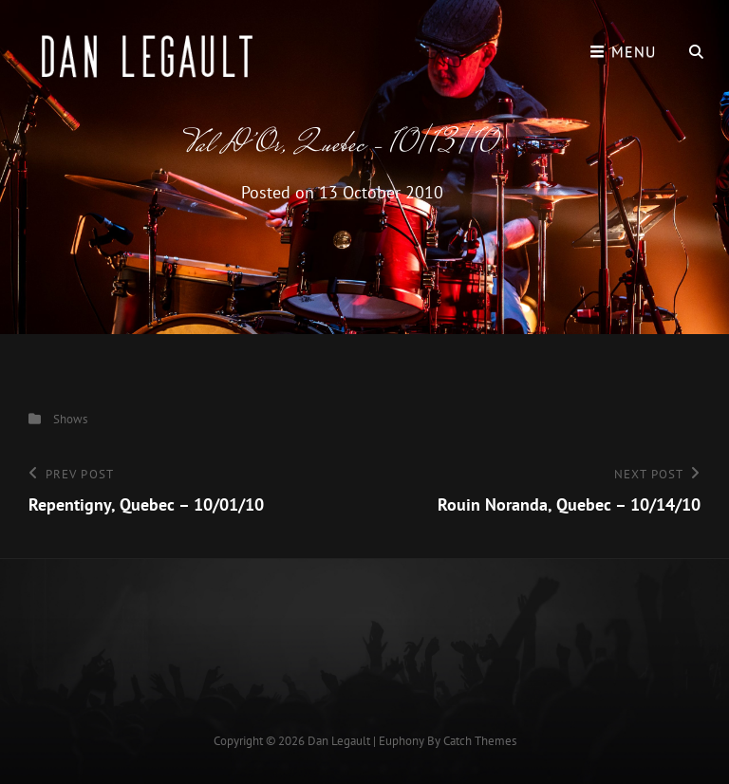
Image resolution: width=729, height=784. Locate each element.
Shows (70, 419)
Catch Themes (479, 741)
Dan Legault (339, 741)
